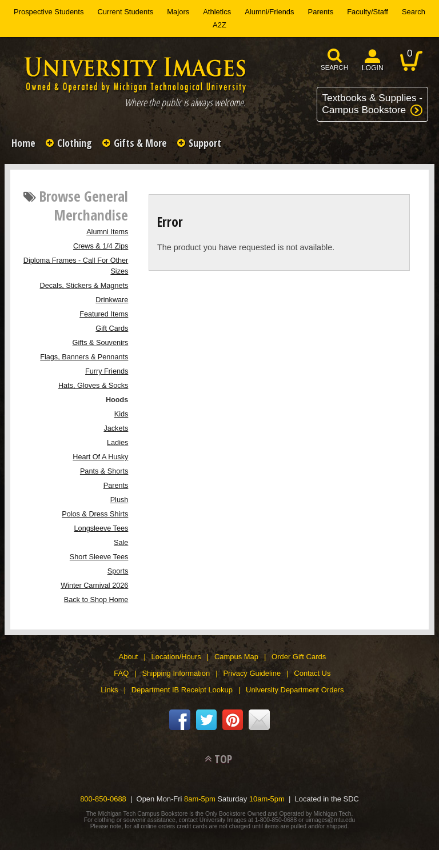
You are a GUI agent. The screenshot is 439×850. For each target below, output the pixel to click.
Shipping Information (176, 673)
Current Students (125, 11)
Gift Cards (111, 328)
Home (23, 143)
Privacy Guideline (252, 673)
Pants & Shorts (104, 471)
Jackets (115, 428)
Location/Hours (176, 656)
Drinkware (111, 300)
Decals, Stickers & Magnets (84, 286)
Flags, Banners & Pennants (84, 357)
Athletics (217, 11)
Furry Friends (106, 371)
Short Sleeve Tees (99, 557)
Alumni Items (107, 232)
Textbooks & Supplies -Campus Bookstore (372, 103)
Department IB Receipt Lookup (182, 689)
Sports (118, 571)
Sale (121, 543)
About (128, 656)
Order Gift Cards (299, 656)
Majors (178, 11)
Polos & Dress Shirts (95, 514)
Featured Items (103, 314)
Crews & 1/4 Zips (100, 246)
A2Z (219, 25)
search (334, 67)
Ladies (117, 443)
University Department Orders (295, 689)
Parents (321, 11)
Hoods (117, 400)
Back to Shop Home (96, 600)
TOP (223, 759)
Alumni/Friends (269, 11)
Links (109, 689)
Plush (119, 500)
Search (413, 11)
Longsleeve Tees (101, 528)
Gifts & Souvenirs (101, 343)
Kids (121, 414)
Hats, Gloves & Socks (93, 386)
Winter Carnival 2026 (94, 586)
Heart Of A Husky (100, 457)
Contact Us (312, 673)
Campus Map (236, 656)
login (373, 68)
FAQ (121, 673)
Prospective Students (48, 11)
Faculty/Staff (367, 11)
